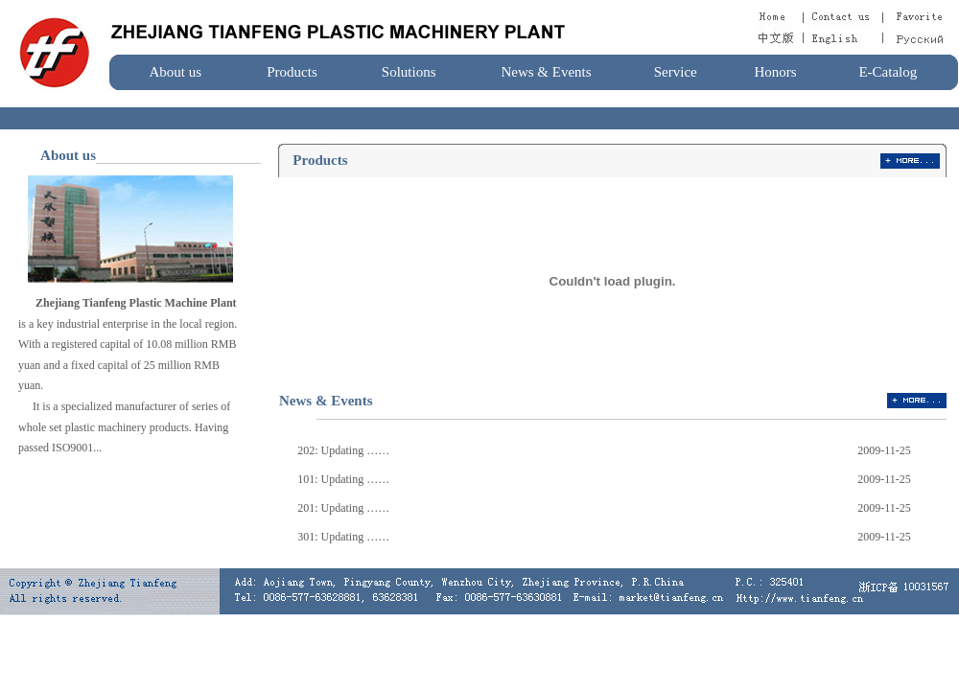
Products (292, 72)
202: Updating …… (343, 450)
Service (675, 72)
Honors (775, 72)
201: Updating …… (343, 508)
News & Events (546, 72)
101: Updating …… (343, 479)
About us (176, 72)
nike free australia (96, 385)
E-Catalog (887, 72)
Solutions (409, 72)
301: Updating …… (343, 536)
